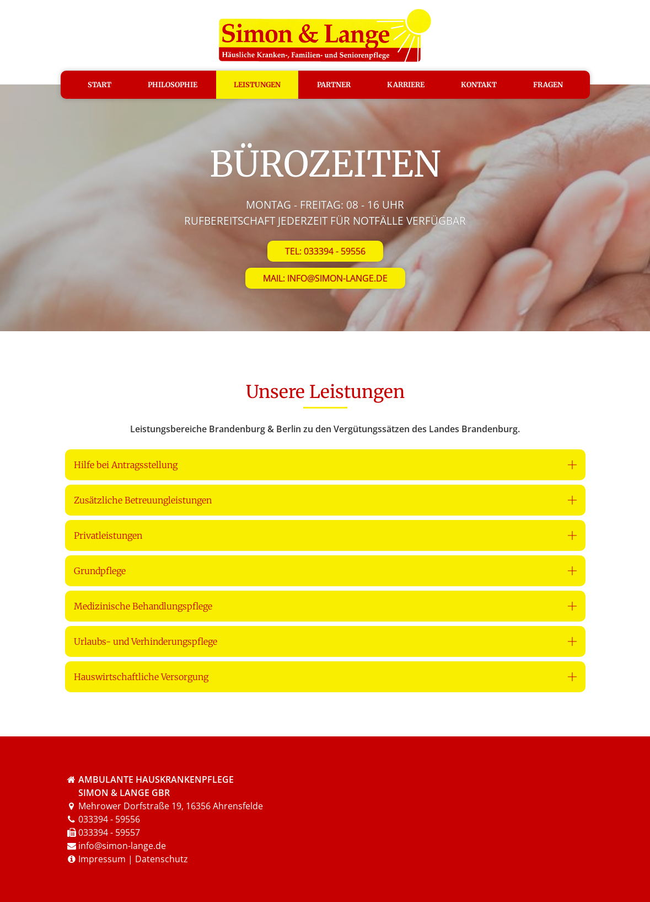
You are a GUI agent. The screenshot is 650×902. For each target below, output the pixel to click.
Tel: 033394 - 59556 (325, 251)
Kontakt (479, 84)
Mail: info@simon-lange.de (325, 278)
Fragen (548, 84)
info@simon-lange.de (122, 846)
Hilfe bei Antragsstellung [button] (126, 464)
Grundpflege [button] (100, 570)
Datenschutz (161, 859)
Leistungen (257, 84)
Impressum (102, 859)
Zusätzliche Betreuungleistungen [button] (143, 500)
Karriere (406, 84)
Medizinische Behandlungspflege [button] (143, 606)
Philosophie (172, 84)
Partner (334, 84)
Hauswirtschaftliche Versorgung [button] (141, 676)
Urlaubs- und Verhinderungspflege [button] (145, 641)
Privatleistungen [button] (108, 535)
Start (99, 84)
